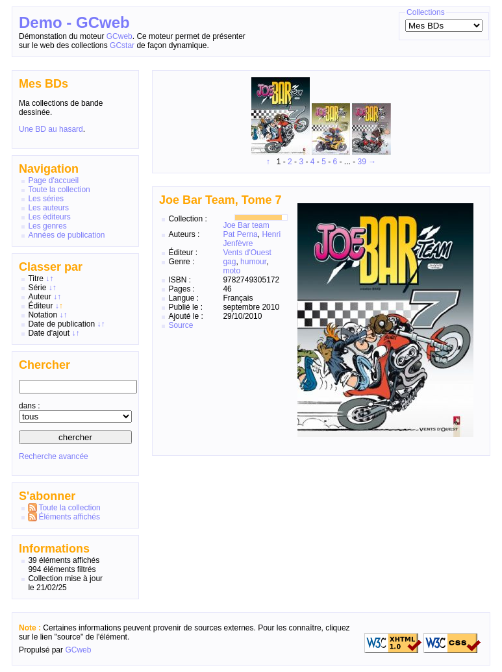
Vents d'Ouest (247, 252)
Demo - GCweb (74, 22)
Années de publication (66, 235)
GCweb (119, 36)
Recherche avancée (53, 456)
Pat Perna (240, 234)
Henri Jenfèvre (252, 239)
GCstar (122, 45)
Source (180, 325)
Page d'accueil (53, 180)
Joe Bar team (246, 225)
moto (231, 270)
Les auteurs (48, 207)
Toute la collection (59, 189)
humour (253, 261)
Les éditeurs (49, 216)
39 (362, 161)
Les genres (47, 225)
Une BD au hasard (51, 129)
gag (229, 261)
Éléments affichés (69, 516)
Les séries (46, 198)
